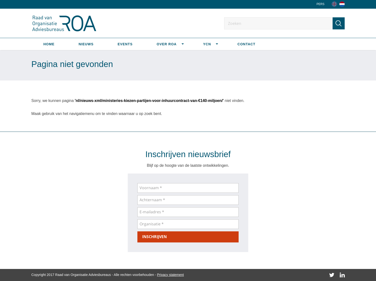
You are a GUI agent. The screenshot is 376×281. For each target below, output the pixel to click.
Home (48, 44)
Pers (320, 4)
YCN (207, 44)
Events (125, 44)
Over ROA (167, 44)
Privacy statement (170, 275)
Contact (246, 44)
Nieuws (86, 44)
